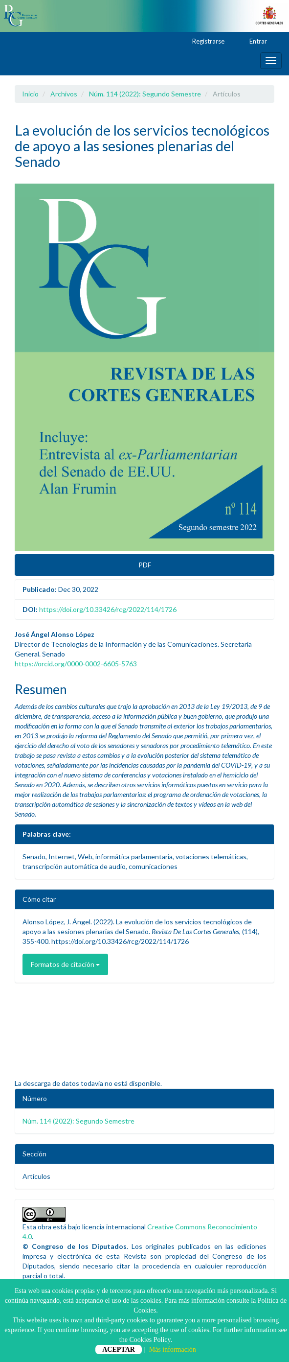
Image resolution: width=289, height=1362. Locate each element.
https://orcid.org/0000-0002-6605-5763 (76, 663)
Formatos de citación (65, 964)
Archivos (63, 94)
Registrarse (203, 41)
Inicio (30, 94)
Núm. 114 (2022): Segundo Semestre (145, 94)
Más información (172, 1349)
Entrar (253, 41)
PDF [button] (144, 565)
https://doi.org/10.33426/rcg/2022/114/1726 (108, 609)
